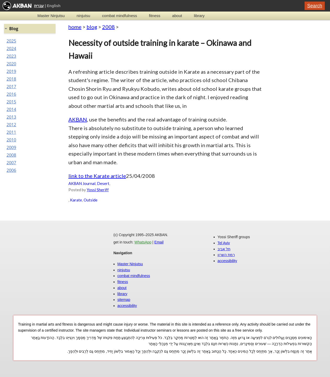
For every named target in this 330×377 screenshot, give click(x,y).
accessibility (127, 306)
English (54, 6)
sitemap (123, 300)
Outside (91, 200)
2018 (11, 79)
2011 (11, 132)
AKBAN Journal (81, 183)
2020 (11, 64)
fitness (154, 15)
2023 (11, 56)
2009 (11, 147)
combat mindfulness (119, 15)
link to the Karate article (97, 176)
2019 (11, 71)
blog (91, 27)
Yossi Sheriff (98, 189)
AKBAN (77, 119)
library (199, 15)
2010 (11, 140)
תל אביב (224, 249)
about (177, 15)
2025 (11, 41)
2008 (108, 27)
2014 (11, 109)
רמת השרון (226, 255)
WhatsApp (143, 242)
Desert (103, 183)
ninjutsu (83, 15)
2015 (11, 102)
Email (159, 242)
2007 (11, 163)
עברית (39, 6)
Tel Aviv (224, 243)
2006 (11, 170)
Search (314, 5)
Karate (76, 200)
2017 (11, 86)
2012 (11, 125)
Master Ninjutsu (51, 15)
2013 (11, 117)
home (75, 27)
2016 (11, 94)
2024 (11, 48)
